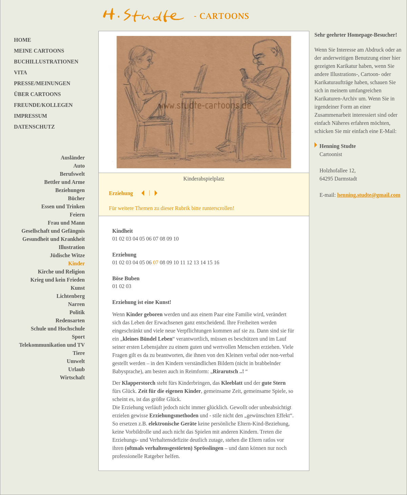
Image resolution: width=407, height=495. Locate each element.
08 (163, 239)
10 (176, 239)
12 (190, 262)
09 (170, 239)
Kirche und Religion (61, 271)
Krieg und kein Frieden (58, 280)
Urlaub (76, 369)
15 (210, 262)
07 (156, 239)
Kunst (78, 288)
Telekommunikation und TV (52, 345)
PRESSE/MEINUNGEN (42, 83)
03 (129, 239)
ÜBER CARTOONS (37, 94)
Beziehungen (70, 190)
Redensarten (70, 320)
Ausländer (73, 157)
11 (183, 262)
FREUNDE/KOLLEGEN (43, 105)
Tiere (79, 353)
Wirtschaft (72, 377)
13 (196, 262)
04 (136, 239)
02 (122, 239)
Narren (76, 304)
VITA (20, 72)
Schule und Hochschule (58, 328)
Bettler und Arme (64, 182)
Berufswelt (72, 174)
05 (142, 239)
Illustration (72, 247)
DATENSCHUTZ (34, 127)
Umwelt (76, 361)
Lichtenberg (70, 296)
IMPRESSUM (30, 116)
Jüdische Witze (67, 255)
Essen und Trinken (63, 206)
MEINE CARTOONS (39, 51)
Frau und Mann (66, 223)
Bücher (76, 198)
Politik (77, 312)
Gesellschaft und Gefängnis (53, 231)
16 (217, 262)
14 (203, 262)
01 (115, 239)
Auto (79, 166)
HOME (22, 40)
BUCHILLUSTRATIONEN (46, 61)
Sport (78, 337)
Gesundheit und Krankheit (53, 239)
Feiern (77, 214)
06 (149, 239)
